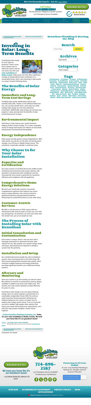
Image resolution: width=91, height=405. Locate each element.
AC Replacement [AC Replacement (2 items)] (82, 82)
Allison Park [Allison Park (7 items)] (53, 85)
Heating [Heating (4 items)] (82, 92)
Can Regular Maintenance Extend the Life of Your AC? (12, 40)
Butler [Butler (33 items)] (80, 85)
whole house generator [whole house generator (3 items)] (79, 100)
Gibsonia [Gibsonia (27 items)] (64, 92)
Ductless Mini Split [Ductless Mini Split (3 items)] (73, 88)
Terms (85, 387)
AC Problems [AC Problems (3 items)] (64, 82)
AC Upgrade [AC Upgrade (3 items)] (53, 83)
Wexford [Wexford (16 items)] (52, 100)
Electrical (35, 332)
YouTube (45, 387)
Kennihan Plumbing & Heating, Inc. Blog (68, 40)
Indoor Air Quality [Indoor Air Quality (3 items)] (61, 97)
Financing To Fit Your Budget (74, 372)
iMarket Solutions (36, 403)
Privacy (82, 387)
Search (78, 52)
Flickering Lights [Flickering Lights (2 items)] (81, 90)
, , (17, 386)
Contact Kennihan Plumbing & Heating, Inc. (19, 323)
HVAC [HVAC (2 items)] (62, 95)
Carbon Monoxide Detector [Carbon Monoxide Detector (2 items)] (71, 87)
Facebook (37, 387)
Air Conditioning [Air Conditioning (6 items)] (63, 83)
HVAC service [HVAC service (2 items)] (69, 95)
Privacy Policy (70, 386)
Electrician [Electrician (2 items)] (71, 90)
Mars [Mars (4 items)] (69, 97)
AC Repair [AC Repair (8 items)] (73, 82)
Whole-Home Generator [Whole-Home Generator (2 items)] (64, 100)
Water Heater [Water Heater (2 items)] (72, 98)
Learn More (62, 2)
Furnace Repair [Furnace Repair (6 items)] (56, 92)
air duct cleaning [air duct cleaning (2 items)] (74, 83)
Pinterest (53, 387)
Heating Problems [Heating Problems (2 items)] (80, 93)
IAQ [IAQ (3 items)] (53, 97)
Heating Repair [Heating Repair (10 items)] (54, 95)
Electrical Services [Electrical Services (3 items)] (61, 90)
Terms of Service (75, 386)
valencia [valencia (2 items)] (64, 98)
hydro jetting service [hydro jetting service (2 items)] (80, 95)
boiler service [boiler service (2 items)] (73, 85)
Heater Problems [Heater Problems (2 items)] (74, 92)
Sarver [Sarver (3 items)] (59, 98)
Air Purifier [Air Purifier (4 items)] (83, 83)
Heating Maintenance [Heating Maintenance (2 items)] (67, 93)
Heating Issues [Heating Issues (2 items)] (55, 93)
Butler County (14, 331)
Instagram (49, 387)
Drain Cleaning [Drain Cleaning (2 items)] (61, 88)
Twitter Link (4, 331)
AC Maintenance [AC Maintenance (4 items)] (54, 82)
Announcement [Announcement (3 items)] (63, 85)
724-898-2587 (45, 9)
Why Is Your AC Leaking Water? (33, 39)
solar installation (23, 331)
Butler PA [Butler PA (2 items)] (59, 87)
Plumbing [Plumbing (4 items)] (75, 97)
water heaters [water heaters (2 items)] (82, 98)
